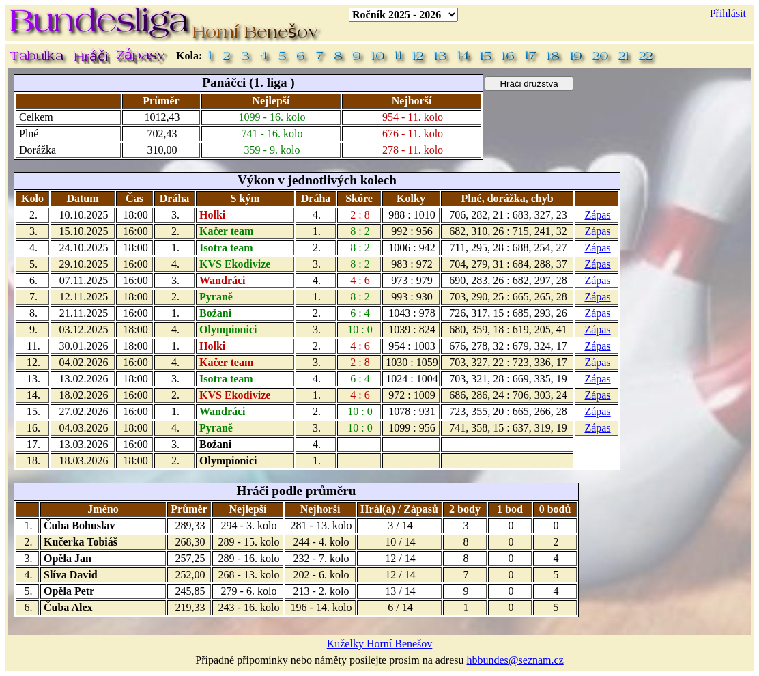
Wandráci (222, 280)
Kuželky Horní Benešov (380, 643)
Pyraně (216, 296)
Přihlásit (728, 13)
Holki (212, 215)
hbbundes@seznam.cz (515, 660)
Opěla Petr (69, 591)
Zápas (597, 215)
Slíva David (71, 574)
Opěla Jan (67, 558)
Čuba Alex (68, 607)
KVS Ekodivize (234, 264)
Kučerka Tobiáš (80, 542)
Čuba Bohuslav (79, 525)
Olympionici (228, 329)
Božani (215, 313)
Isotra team (226, 247)
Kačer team (226, 231)
